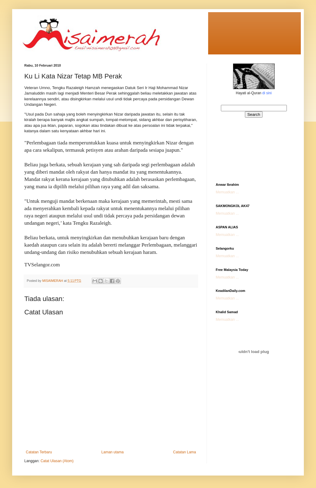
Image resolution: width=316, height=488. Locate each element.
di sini (267, 93)
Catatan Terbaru (39, 452)
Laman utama (112, 452)
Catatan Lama (184, 452)
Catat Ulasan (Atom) (57, 461)
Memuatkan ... (227, 192)
